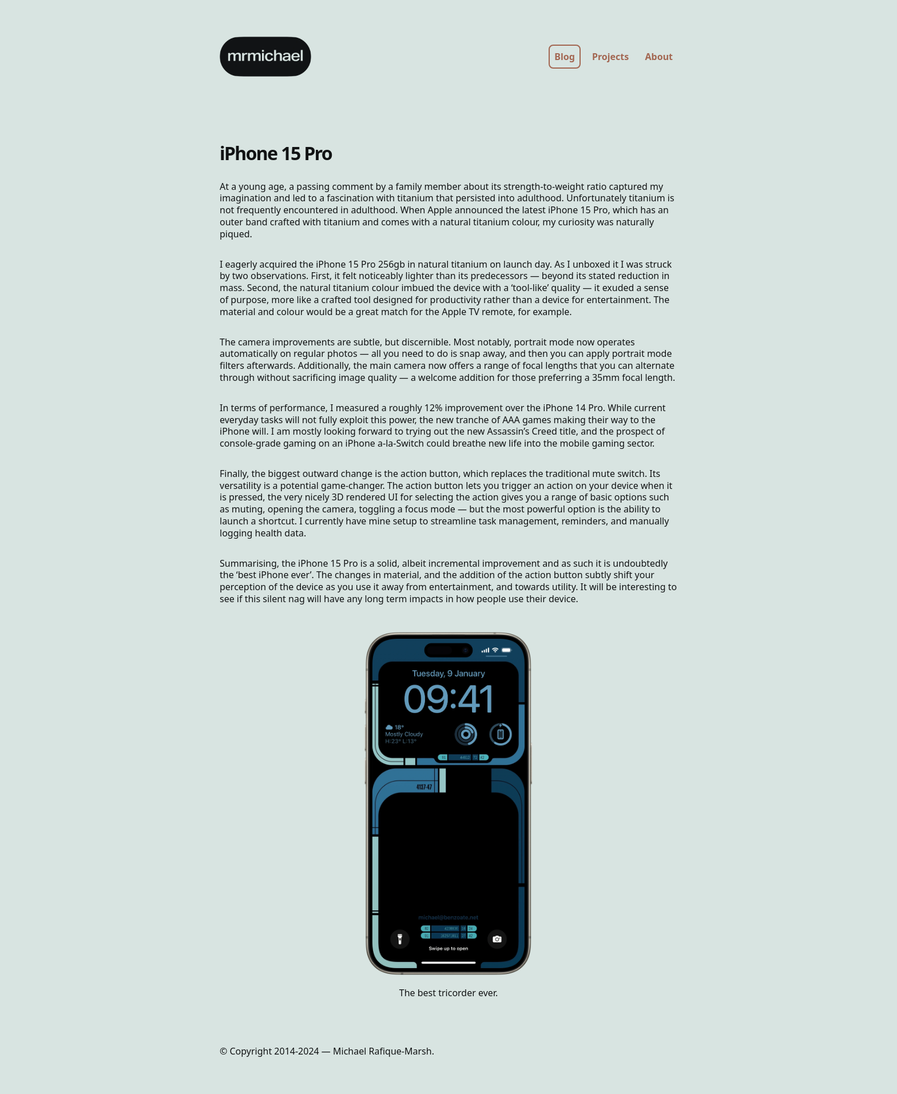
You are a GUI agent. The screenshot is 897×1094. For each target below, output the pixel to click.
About (659, 56)
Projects (610, 56)
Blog (564, 56)
